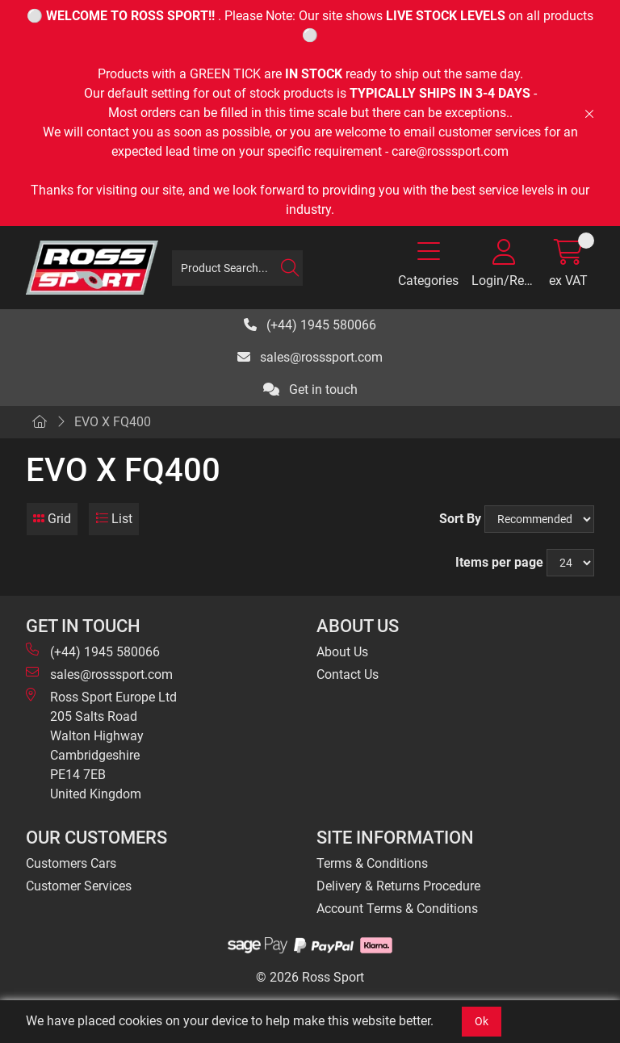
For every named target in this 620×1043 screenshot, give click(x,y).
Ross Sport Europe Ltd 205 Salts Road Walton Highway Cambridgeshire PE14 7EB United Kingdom (101, 745)
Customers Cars (71, 863)
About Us (342, 652)
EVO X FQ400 (112, 421)
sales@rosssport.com (310, 357)
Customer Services (79, 886)
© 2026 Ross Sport (310, 977)
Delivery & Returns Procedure (398, 886)
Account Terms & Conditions (397, 908)
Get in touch (310, 389)
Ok (481, 1021)
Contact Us (347, 674)
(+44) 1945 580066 (310, 325)
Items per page (499, 562)
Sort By (460, 518)
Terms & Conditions (372, 863)
